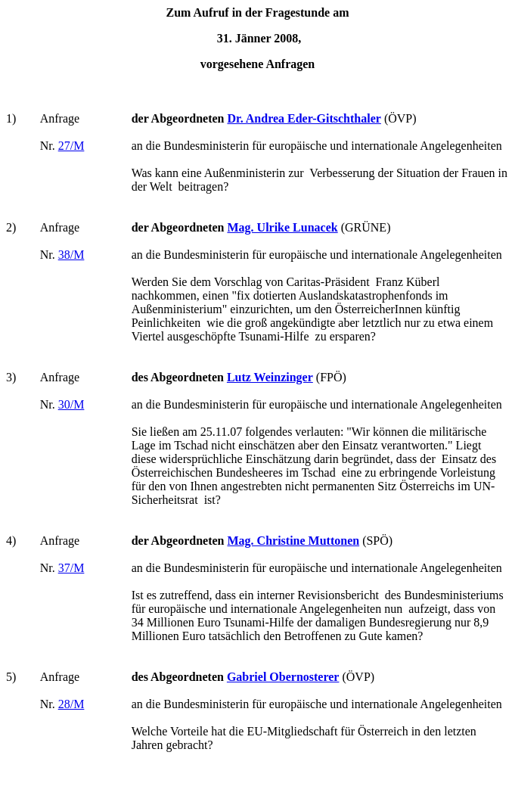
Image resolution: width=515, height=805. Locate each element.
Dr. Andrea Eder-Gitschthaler (303, 118)
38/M (71, 254)
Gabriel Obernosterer (283, 676)
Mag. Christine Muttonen (293, 540)
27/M (71, 145)
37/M (71, 567)
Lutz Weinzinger (270, 377)
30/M (71, 404)
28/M (71, 704)
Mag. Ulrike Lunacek (282, 227)
